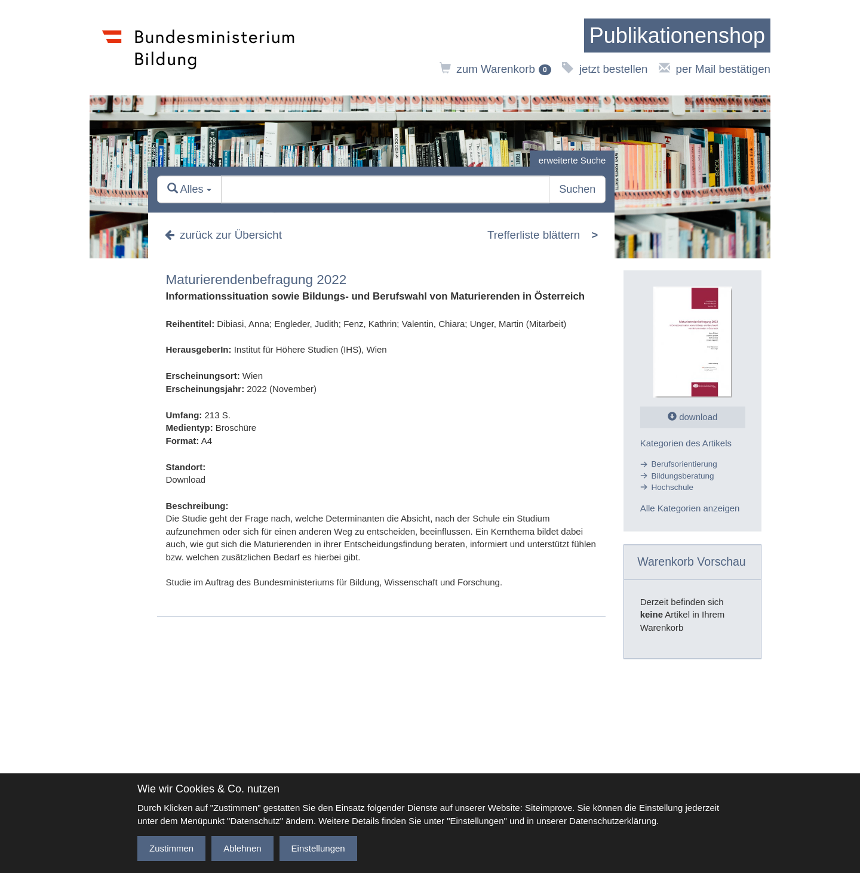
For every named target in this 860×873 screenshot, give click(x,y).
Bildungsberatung (683, 475)
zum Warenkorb (495, 69)
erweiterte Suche (572, 160)
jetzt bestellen (604, 69)
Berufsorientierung (684, 464)
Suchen (577, 190)
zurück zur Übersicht (223, 235)
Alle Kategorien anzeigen (690, 509)
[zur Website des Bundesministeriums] (199, 48)
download (692, 417)
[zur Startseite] (677, 35)
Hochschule (673, 487)
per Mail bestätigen (714, 69)
